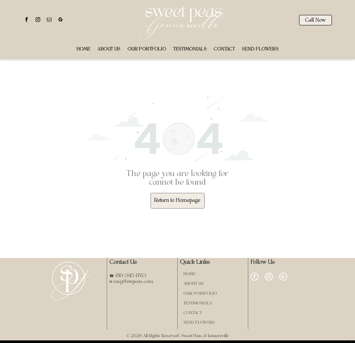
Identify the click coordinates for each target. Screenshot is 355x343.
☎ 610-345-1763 (127, 275)
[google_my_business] (60, 20)
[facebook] (26, 20)
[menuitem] (83, 49)
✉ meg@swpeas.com (131, 281)
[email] (49, 20)
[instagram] (37, 20)
